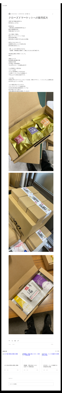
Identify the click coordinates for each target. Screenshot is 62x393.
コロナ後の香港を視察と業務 (11, 365)
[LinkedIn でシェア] (15, 340)
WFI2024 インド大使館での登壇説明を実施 (50, 366)
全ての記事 (5, 5)
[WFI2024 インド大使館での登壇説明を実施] (50, 358)
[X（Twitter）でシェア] (12, 340)
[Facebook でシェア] (9, 340)
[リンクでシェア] (18, 340)
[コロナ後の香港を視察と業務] (11, 358)
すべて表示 (57, 351)
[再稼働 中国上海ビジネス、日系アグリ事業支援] (31, 358)
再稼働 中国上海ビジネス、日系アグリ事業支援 (31, 366)
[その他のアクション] (52, 14)
